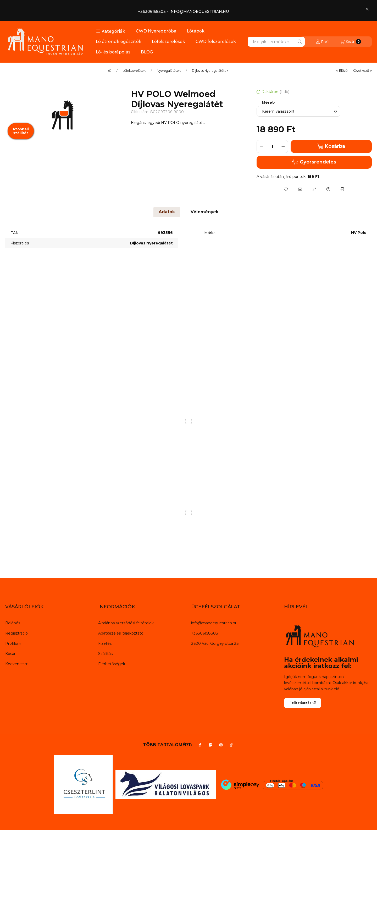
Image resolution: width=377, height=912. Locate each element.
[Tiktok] (231, 745)
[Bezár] (367, 9)
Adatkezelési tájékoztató (120, 633)
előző (341, 71)
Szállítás (105, 653)
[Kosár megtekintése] (350, 41)
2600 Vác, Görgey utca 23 (215, 643)
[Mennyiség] (272, 146)
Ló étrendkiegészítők (118, 41)
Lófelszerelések (168, 41)
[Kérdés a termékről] (328, 189)
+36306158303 (204, 633)
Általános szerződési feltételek (126, 623)
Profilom (13, 643)
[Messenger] (210, 745)
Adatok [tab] (167, 211)
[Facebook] (200, 745)
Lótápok (195, 31)
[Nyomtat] (342, 189)
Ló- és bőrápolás (113, 52)
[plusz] (283, 146)
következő (362, 71)
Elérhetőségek (111, 664)
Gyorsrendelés (314, 162)
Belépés (12, 623)
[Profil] (322, 41)
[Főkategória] (109, 71)
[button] (111, 31)
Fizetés (105, 643)
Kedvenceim (17, 664)
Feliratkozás (303, 703)
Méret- (268, 102)
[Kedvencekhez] (285, 189)
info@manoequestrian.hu (214, 623)
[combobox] (276, 41)
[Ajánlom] (300, 189)
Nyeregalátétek (169, 71)
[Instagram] (221, 745)
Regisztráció (16, 633)
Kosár (10, 653)
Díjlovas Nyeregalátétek (210, 71)
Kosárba (331, 146)
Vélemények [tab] (205, 211)
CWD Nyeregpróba (156, 31)
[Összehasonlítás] (314, 189)
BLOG (147, 52)
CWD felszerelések (216, 41)
